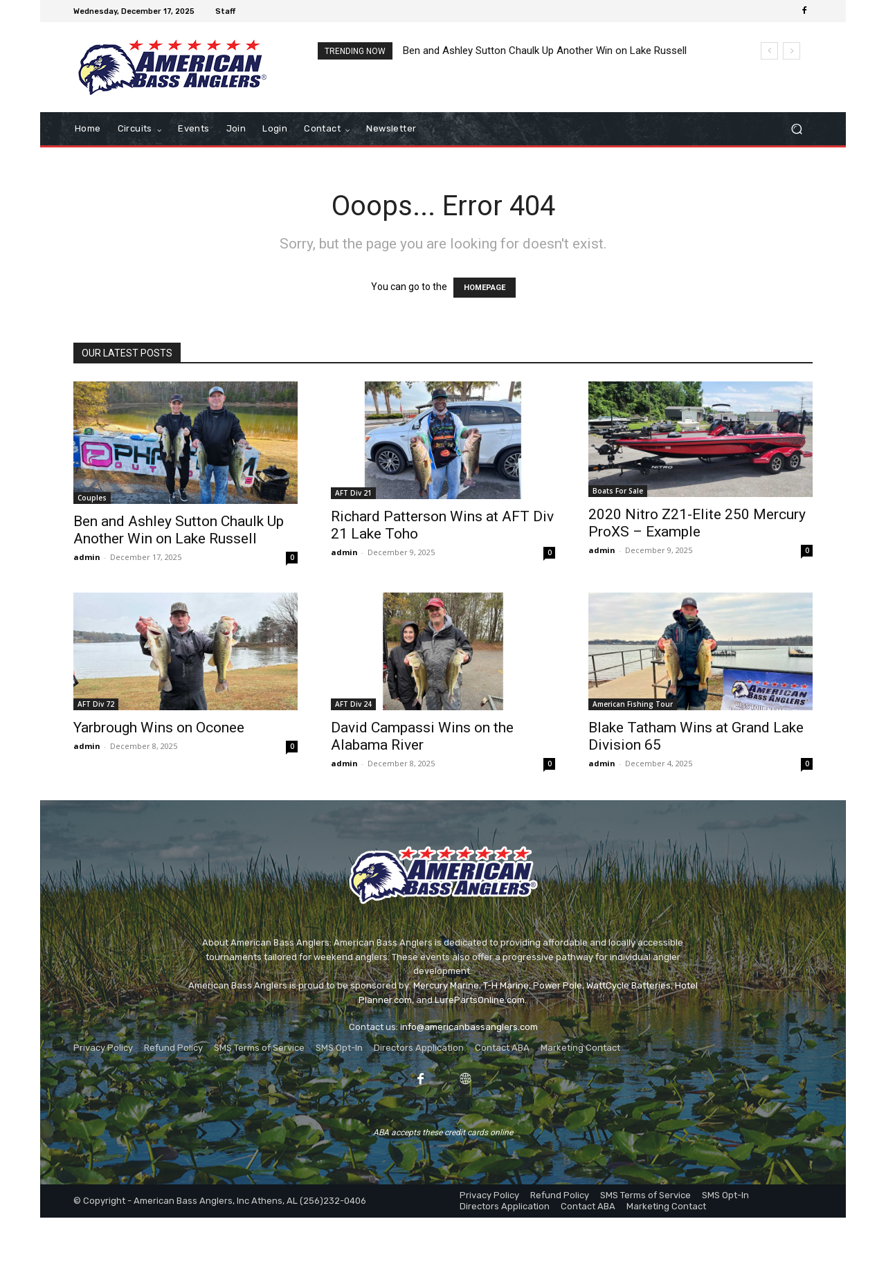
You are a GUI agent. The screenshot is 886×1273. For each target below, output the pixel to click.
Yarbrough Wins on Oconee (158, 727)
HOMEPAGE (484, 287)
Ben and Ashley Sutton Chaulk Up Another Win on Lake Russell (545, 50)
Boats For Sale (618, 491)
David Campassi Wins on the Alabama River (422, 736)
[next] (791, 51)
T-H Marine (506, 985)
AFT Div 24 (353, 704)
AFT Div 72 (96, 704)
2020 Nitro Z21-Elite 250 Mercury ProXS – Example (697, 523)
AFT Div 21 (353, 493)
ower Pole (560, 985)
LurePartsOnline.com (480, 1000)
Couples (92, 498)
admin (86, 557)
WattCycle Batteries (628, 985)
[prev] (769, 51)
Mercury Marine (446, 985)
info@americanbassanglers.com (469, 1027)
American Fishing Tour (633, 704)
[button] (796, 129)
